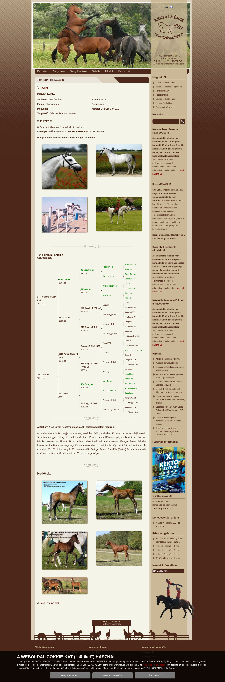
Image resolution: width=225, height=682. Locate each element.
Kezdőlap (42, 71)
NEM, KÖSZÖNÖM (112, 675)
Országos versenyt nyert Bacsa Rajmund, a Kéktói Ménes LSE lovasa (169, 410)
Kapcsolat (124, 71)
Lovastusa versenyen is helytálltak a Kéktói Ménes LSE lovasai (169, 420)
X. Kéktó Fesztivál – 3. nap (167, 546)
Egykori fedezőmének (165, 99)
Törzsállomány (162, 91)
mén (43, 603)
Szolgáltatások (78, 71)
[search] (165, 121)
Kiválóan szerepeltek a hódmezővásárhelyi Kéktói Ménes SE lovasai (167, 431)
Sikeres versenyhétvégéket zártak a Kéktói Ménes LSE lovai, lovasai (170, 399)
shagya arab (53, 603)
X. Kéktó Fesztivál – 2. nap (167, 550)
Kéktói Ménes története (166, 83)
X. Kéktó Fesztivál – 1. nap (167, 554)
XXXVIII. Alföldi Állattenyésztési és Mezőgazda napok (169, 376)
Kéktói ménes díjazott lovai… (168, 359)
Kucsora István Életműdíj (167, 363)
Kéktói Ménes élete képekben (169, 87)
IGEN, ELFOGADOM (70, 675)
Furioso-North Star (164, 103)
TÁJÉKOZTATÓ (155, 675)
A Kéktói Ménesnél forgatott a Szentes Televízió (169, 383)
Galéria (96, 71)
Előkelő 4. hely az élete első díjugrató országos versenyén (169, 390)
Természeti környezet (165, 107)
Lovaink (44, 88)
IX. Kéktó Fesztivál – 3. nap (168, 558)
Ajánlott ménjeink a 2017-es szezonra (168, 524)
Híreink (109, 71)
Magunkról (59, 71)
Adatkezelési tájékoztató (155, 665)
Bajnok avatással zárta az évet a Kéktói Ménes (170, 368)
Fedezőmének (162, 95)
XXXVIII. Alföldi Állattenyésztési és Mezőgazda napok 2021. (169, 540)
